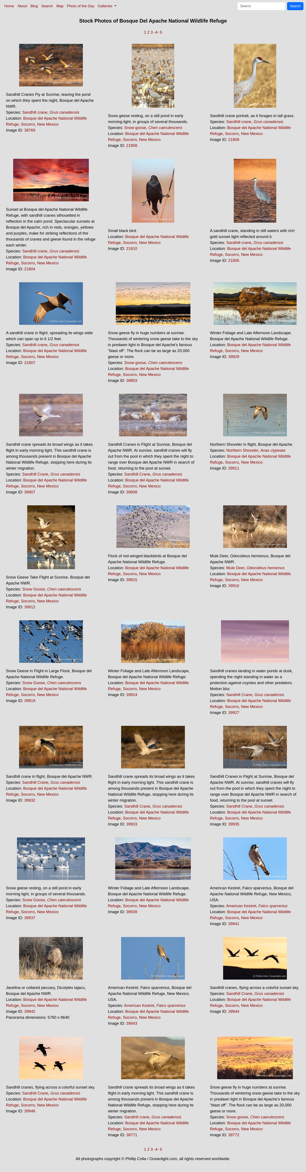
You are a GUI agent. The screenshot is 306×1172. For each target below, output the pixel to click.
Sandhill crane (34, 112)
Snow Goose (33, 589)
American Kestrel (241, 906)
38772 (233, 1135)
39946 (29, 1111)
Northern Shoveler (242, 450)
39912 (29, 607)
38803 (131, 380)
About (22, 6)
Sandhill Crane (35, 474)
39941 (233, 923)
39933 (131, 824)
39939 (131, 912)
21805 (233, 260)
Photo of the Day (80, 6)
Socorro (28, 124)
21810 (131, 248)
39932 (29, 800)
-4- (156, 32)
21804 (29, 269)
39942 (29, 1011)
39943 (131, 1023)
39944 (233, 1011)
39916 (233, 585)
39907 (29, 492)
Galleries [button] (105, 6)
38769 (29, 130)
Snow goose (135, 127)
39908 (131, 492)
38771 (131, 1135)
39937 (29, 918)
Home (9, 6)
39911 (233, 468)
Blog (34, 6)
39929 (233, 356)
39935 (233, 824)
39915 (131, 579)
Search (47, 6)
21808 (131, 145)
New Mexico (48, 124)
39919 (29, 700)
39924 (131, 694)
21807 (29, 362)
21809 (233, 139)
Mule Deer (235, 568)
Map (60, 6)
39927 (233, 712)
